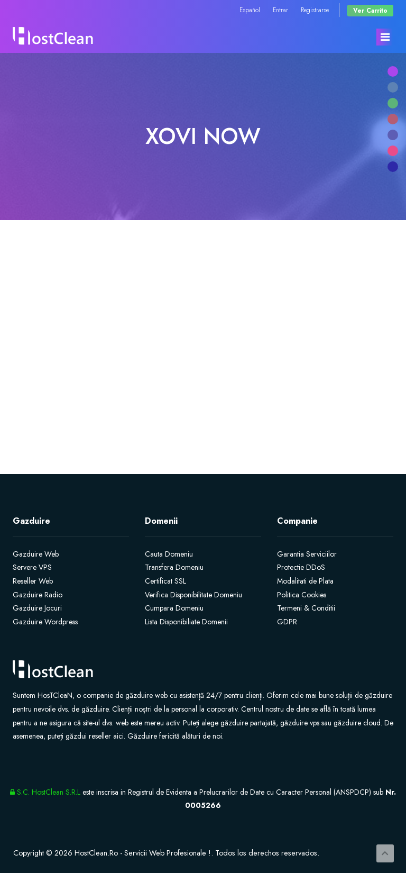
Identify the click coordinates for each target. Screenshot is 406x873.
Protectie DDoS (301, 567)
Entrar (280, 9)
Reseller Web (33, 581)
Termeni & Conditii (306, 608)
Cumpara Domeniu (174, 608)
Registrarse (315, 9)
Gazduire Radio (37, 594)
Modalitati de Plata (305, 581)
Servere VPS (32, 567)
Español (249, 9)
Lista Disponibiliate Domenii (186, 621)
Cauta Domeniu (169, 554)
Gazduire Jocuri (37, 608)
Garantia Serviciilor (307, 554)
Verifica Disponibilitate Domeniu (193, 594)
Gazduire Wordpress (45, 621)
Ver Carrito (370, 10)
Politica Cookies (301, 594)
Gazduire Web (36, 554)
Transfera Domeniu (174, 567)
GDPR (287, 621)
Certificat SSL (165, 581)
